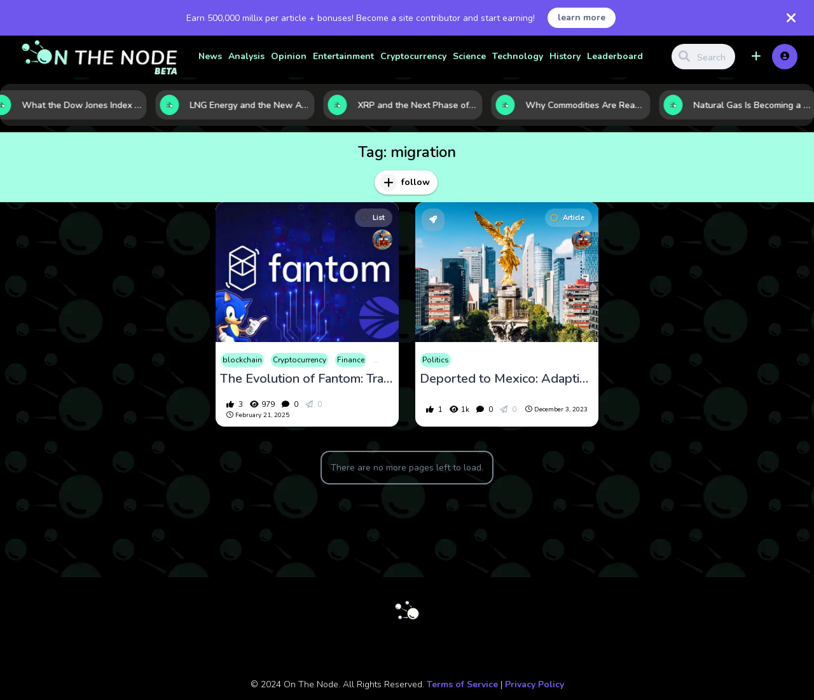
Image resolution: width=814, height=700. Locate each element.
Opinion (289, 56)
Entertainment (343, 56)
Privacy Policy (534, 684)
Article (567, 218)
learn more (581, 17)
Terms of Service (462, 684)
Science (469, 56)
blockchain (242, 360)
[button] (756, 56)
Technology (517, 56)
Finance (350, 360)
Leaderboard (615, 56)
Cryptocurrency (413, 56)
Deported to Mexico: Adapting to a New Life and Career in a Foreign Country (507, 379)
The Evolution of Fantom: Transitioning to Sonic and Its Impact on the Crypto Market (307, 379)
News (210, 56)
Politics (435, 360)
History (565, 56)
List (373, 218)
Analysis (246, 56)
